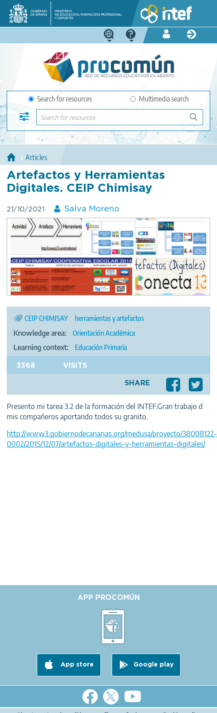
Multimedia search (159, 98)
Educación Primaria (101, 347)
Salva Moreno (91, 209)
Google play (154, 664)
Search (198, 120)
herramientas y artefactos (109, 318)
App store (76, 664)
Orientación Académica (104, 333)
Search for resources (60, 98)
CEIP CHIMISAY (46, 318)
